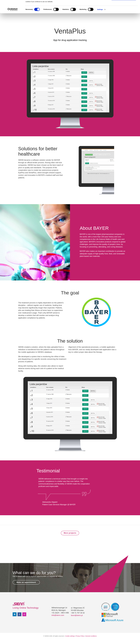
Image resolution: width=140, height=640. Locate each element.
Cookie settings (70, 636)
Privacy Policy (80, 636)
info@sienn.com (58, 615)
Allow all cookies (124, 5)
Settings (100, 22)
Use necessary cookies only (123, 10)
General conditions (91, 636)
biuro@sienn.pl (77, 615)
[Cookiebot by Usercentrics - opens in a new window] (12, 22)
